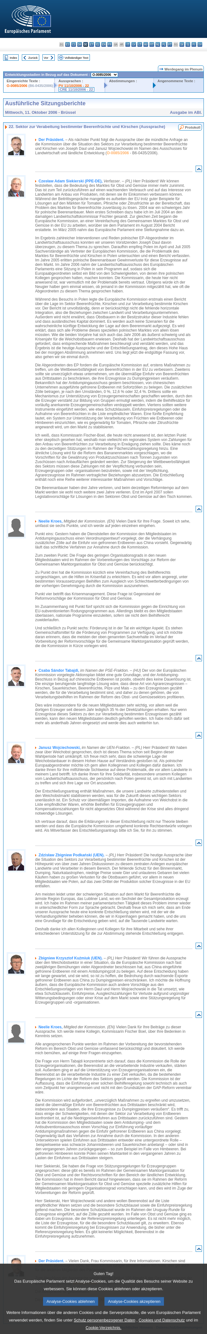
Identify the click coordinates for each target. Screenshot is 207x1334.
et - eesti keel (91, 44)
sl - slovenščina (187, 44)
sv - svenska (200, 44)
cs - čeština (73, 44)
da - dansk (79, 44)
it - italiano (127, 44)
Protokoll (192, 127)
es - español (67, 44)
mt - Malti (151, 44)
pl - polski (163, 44)
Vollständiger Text (76, 57)
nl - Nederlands (157, 44)
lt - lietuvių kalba (139, 44)
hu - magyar (145, 44)
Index (13, 57)
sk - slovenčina (181, 44)
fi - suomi (193, 44)
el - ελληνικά (97, 44)
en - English (103, 44)
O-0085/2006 (17, 86)
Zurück (33, 57)
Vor (46, 57)
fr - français (109, 44)
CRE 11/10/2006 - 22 (76, 89)
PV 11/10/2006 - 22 (74, 86)
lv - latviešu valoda (133, 44)
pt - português (169, 44)
